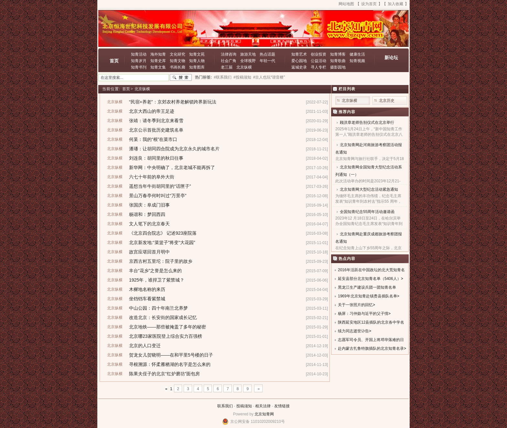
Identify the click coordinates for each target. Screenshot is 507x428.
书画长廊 (177, 67)
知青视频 (357, 61)
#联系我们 (223, 77)
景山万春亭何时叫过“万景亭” (157, 195)
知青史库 (158, 61)
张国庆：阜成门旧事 (149, 205)
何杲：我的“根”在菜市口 (153, 139)
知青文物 (177, 61)
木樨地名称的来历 (147, 289)
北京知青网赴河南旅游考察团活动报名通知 (368, 149)
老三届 (226, 67)
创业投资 (318, 54)
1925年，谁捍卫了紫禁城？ (156, 280)
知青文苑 (197, 54)
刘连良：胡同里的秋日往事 (156, 158)
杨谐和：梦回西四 (147, 214)
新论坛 (391, 57)
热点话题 (267, 54)
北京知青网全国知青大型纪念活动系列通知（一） (368, 171)
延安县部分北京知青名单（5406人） (369, 278)
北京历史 (386, 100)
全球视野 (248, 61)
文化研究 (177, 54)
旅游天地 (248, 54)
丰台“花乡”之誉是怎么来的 (155, 270)
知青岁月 (138, 61)
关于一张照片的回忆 (355, 305)
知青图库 (197, 67)
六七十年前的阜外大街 (151, 176)
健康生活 (357, 54)
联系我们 (225, 406)
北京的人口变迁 (145, 345)
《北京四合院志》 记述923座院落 (163, 233)
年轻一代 (267, 61)
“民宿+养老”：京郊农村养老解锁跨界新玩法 (172, 101)
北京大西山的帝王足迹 (151, 111)
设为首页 (369, 4)
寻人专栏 (318, 67)
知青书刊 (138, 67)
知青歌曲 (338, 61)
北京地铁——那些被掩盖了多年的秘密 (167, 326)
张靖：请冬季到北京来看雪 (156, 120)
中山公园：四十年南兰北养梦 (158, 308)
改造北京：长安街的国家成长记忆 (163, 317)
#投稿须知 (242, 77)
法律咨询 (228, 54)
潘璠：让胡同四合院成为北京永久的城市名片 (174, 148)
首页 (114, 60)
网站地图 (346, 4)
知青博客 (338, 54)
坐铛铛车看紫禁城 (147, 298)
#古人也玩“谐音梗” (269, 77)
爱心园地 (299, 61)
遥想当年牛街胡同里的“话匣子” (160, 186)
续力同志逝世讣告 (353, 331)
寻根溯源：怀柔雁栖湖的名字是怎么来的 (169, 364)
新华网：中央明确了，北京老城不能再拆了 (172, 167)
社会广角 (228, 61)
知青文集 (158, 67)
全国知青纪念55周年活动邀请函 (367, 211)
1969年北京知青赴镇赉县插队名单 (367, 296)
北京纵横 (244, 67)
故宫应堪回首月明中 (149, 251)
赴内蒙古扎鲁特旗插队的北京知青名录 (371, 348)
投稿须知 (244, 406)
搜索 (181, 77)
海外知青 (158, 54)
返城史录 (299, 67)
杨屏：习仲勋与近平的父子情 (363, 313)
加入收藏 (395, 4)
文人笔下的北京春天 (149, 223)
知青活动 (138, 54)
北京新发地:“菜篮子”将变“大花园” (162, 242)
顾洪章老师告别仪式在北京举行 (367, 122)
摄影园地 (338, 67)
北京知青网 (264, 414)
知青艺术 (299, 54)
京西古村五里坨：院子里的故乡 (160, 261)
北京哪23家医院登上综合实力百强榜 (165, 336)
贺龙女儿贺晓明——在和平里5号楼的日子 (171, 355)
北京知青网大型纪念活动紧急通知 (369, 189)
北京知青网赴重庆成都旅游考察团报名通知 (368, 238)
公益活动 (318, 61)
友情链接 (282, 406)
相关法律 (263, 406)
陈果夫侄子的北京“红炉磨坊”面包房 (164, 373)
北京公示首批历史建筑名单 (156, 130)
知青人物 (197, 61)
